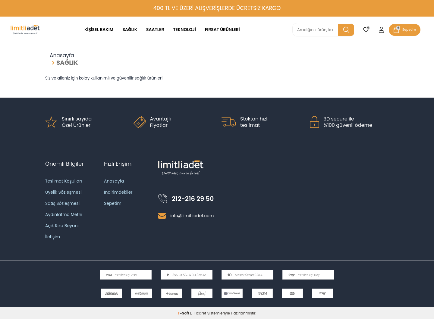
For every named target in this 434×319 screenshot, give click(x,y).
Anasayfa (62, 55)
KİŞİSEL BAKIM (98, 30)
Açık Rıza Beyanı (62, 226)
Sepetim (112, 203)
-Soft (184, 313)
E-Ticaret (198, 313)
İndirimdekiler (118, 192)
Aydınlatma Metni (63, 214)
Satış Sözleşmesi (62, 203)
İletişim (52, 237)
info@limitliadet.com (192, 216)
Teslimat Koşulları (63, 181)
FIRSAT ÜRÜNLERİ (222, 30)
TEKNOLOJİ (184, 30)
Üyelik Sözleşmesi (63, 192)
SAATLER (155, 30)
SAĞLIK (129, 30)
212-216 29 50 (193, 198)
